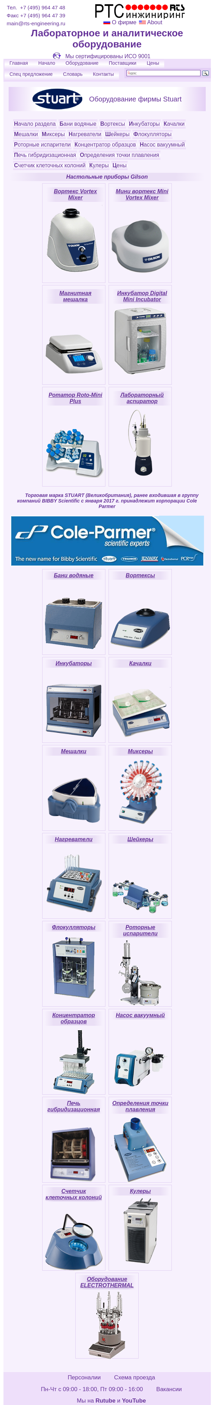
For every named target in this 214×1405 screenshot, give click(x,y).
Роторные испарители (42, 145)
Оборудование (82, 63)
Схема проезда (134, 1377)
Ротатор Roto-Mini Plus (75, 398)
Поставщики (123, 63)
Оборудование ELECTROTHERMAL (107, 1282)
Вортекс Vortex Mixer (75, 194)
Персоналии (84, 1377)
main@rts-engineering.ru (36, 23)
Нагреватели (84, 134)
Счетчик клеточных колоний (50, 165)
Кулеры (99, 165)
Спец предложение (31, 74)
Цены (153, 63)
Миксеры (53, 134)
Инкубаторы (144, 124)
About (154, 22)
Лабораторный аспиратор (142, 398)
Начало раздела (35, 124)
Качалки (174, 124)
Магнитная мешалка (75, 296)
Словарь (72, 74)
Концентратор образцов (105, 145)
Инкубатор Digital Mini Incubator (142, 296)
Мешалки (26, 134)
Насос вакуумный (162, 145)
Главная (19, 63)
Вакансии (169, 1389)
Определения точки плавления (119, 155)
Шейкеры (117, 134)
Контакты (103, 74)
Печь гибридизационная (45, 155)
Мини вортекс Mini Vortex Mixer (142, 194)
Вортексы (112, 124)
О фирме (124, 22)
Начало (46, 63)
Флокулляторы (152, 134)
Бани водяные (77, 124)
